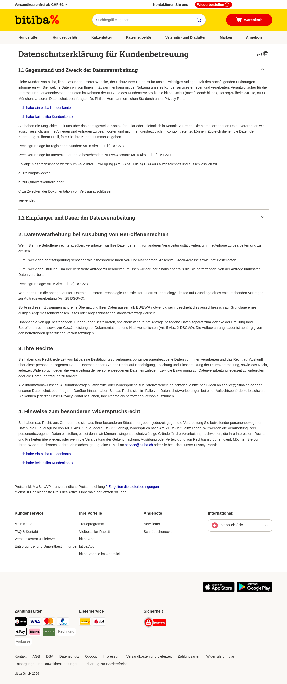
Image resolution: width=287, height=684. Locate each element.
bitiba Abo (87, 539)
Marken (226, 37)
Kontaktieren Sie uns (170, 5)
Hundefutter (29, 37)
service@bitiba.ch (139, 445)
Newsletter (152, 524)
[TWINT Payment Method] (21, 622)
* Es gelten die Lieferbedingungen (132, 487)
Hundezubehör (65, 37)
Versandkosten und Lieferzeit (149, 656)
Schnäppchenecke (158, 532)
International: (220, 513)
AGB (36, 656)
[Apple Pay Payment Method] (21, 632)
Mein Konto (23, 524)
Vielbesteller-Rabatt (94, 532)
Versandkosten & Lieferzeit (36, 539)
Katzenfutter (101, 37)
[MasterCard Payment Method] (49, 622)
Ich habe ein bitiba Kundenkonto (46, 108)
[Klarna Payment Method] (35, 632)
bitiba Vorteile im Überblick (100, 554)
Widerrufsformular (220, 656)
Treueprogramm (91, 524)
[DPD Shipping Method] (99, 622)
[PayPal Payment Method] (63, 622)
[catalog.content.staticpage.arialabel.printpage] (266, 54)
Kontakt (20, 656)
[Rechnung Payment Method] (66, 631)
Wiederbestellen (213, 5)
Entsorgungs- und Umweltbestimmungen (46, 546)
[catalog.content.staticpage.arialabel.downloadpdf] (260, 54)
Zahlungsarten (189, 656)
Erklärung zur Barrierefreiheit (106, 664)
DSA (49, 656)
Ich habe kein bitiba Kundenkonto (47, 117)
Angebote (254, 37)
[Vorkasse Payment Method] (23, 641)
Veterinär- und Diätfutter (185, 37)
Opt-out (91, 656)
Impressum (111, 656)
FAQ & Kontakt (26, 532)
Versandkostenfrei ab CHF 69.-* (41, 5)
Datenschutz (69, 656)
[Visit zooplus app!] (219, 591)
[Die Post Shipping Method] (85, 622)
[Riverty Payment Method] (49, 632)
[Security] (155, 623)
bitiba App (87, 546)
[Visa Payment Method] (35, 622)
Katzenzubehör (138, 37)
